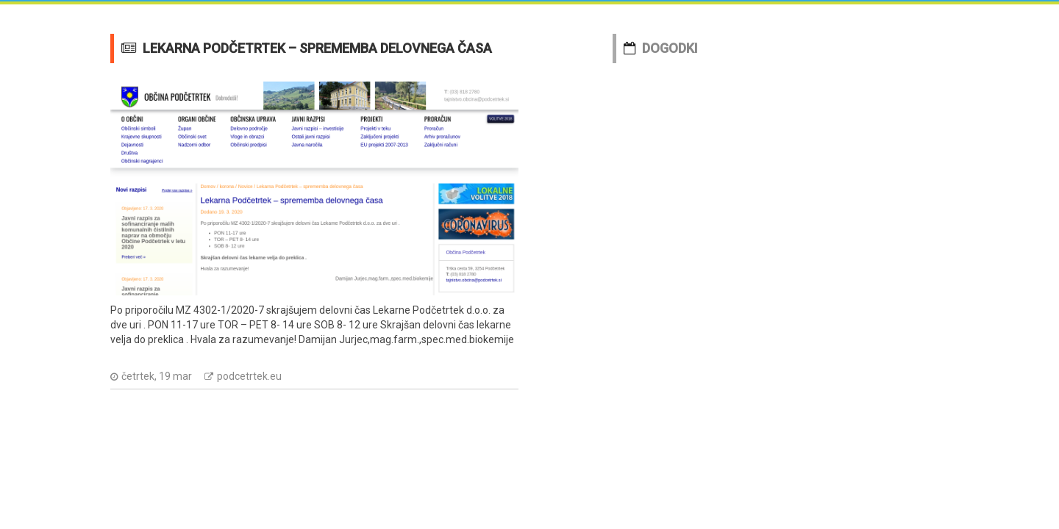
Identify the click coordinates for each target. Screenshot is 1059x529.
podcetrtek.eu (249, 376)
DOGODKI (670, 48)
